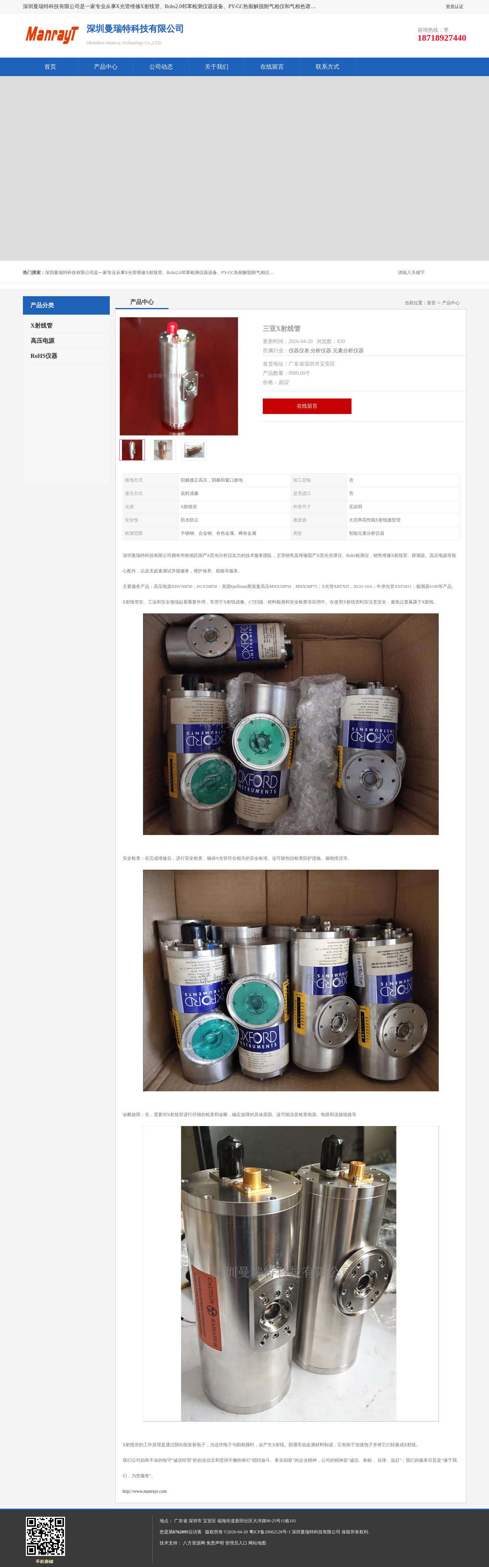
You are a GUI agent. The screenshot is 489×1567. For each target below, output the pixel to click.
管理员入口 (236, 1543)
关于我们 (216, 67)
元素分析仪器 (348, 350)
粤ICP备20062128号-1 (270, 1532)
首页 (50, 67)
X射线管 (42, 325)
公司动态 (161, 67)
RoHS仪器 (44, 356)
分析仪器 (320, 350)
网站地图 (257, 1543)
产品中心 (106, 67)
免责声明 (215, 1543)
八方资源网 (194, 1543)
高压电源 (42, 341)
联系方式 (327, 67)
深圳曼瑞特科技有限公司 (316, 1532)
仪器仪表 (299, 350)
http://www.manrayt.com (145, 1491)
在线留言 (272, 67)
